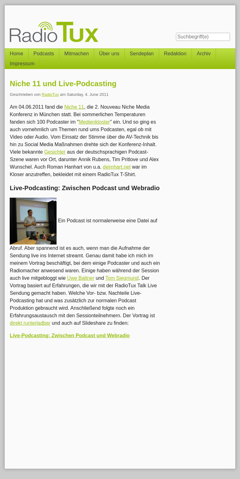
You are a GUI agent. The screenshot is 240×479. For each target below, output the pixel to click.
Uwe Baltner (80, 278)
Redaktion (175, 53)
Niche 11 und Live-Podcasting (63, 83)
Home (16, 53)
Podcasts (43, 53)
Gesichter (54, 152)
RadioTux (50, 94)
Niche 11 (74, 107)
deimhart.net (117, 167)
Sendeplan (142, 53)
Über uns (109, 53)
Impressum (22, 63)
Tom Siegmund (122, 278)
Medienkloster (94, 122)
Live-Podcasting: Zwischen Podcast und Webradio (70, 335)
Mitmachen (76, 53)
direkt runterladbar (30, 323)
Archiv (204, 53)
